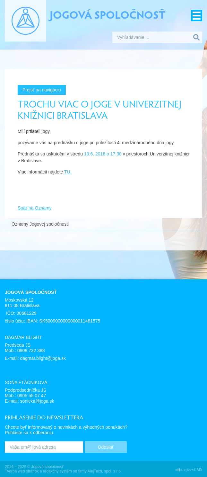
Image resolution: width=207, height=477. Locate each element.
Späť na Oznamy (35, 207)
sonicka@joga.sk (37, 401)
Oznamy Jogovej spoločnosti (40, 224)
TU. (68, 171)
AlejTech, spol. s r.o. (104, 471)
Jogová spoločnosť (108, 14)
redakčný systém (57, 471)
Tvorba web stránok (22, 471)
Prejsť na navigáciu (41, 89)
